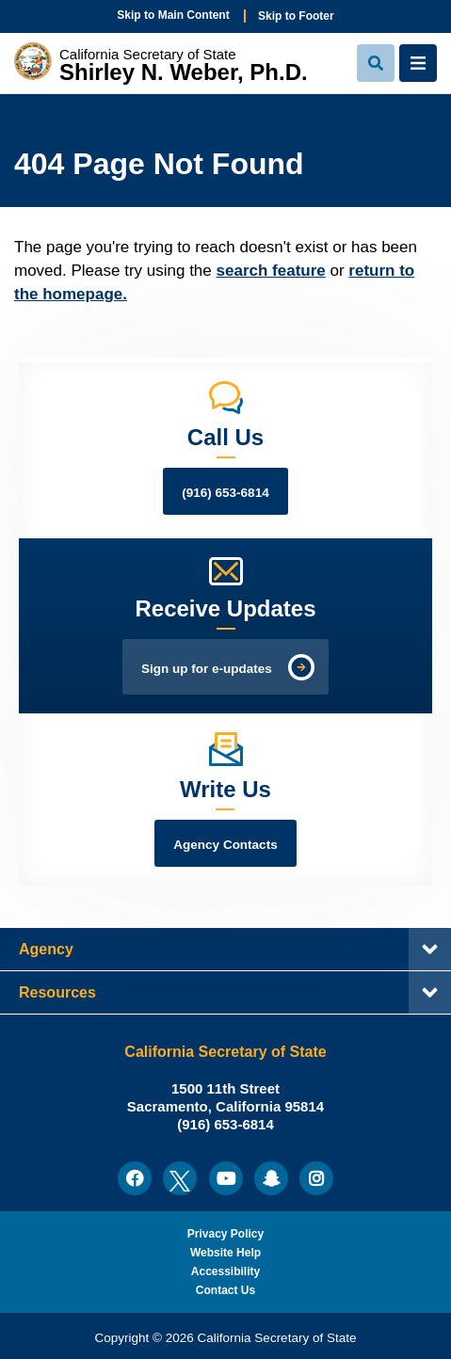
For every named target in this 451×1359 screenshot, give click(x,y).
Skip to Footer (296, 16)
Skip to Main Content (173, 15)
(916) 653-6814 (225, 493)
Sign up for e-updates (206, 669)
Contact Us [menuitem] (225, 1290)
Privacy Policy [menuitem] (225, 1233)
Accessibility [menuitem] (225, 1271)
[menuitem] (135, 1178)
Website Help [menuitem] (225, 1252)
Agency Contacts (225, 845)
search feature (271, 271)
